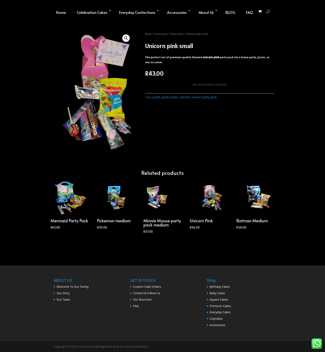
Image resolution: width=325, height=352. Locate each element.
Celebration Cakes (92, 12)
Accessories (177, 12)
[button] (126, 38)
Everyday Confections (137, 12)
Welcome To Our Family (73, 287)
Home (61, 12)
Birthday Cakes (220, 287)
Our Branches (142, 299)
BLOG (230, 12)
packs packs (170, 97)
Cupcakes (216, 319)
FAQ (249, 12)
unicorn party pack (204, 97)
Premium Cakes (220, 306)
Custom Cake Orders (147, 287)
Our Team (63, 299)
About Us (206, 12)
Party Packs (177, 33)
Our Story (63, 293)
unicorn (184, 97)
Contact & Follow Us (146, 293)
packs (156, 97)
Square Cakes (219, 299)
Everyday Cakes (220, 312)
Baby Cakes (217, 293)
